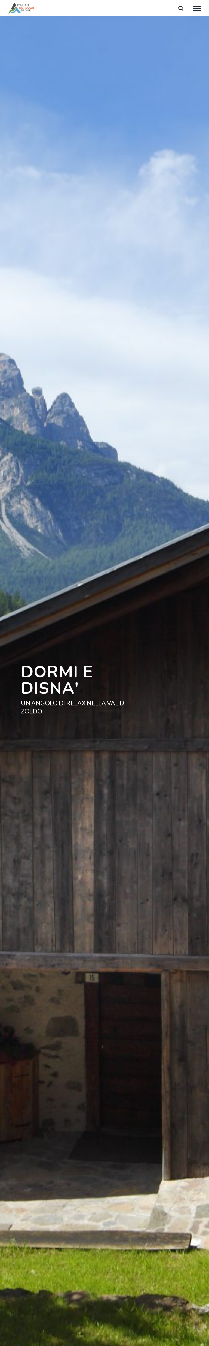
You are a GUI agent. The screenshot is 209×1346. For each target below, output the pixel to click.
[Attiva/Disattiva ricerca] (180, 8)
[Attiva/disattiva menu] (197, 8)
